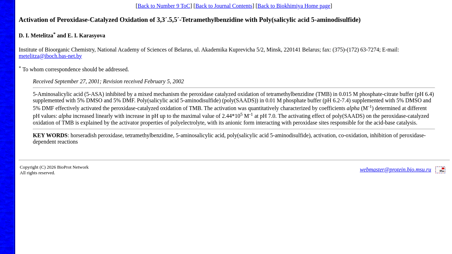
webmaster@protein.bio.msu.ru (395, 170)
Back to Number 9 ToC (164, 6)
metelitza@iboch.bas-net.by (50, 56)
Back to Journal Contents (223, 6)
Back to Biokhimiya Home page (293, 6)
